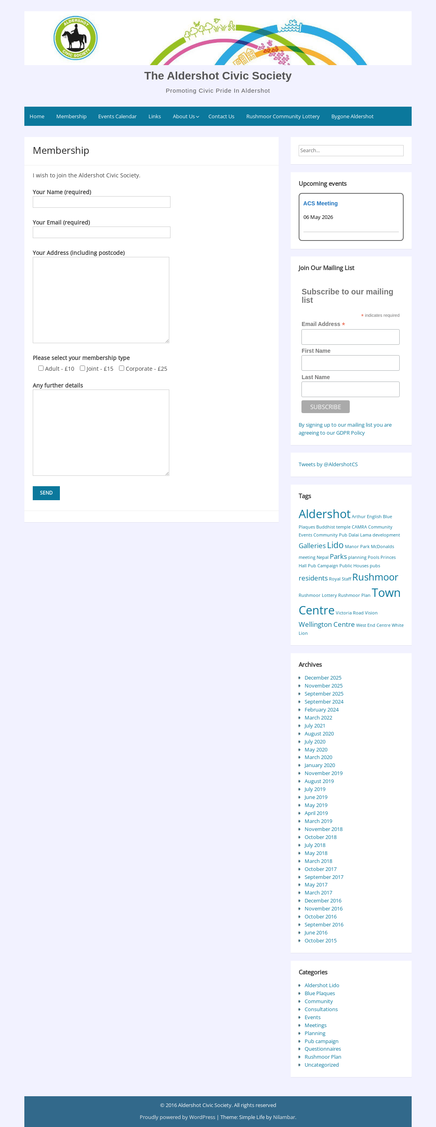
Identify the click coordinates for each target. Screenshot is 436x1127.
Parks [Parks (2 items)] (338, 556)
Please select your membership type (81, 358)
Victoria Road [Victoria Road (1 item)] (350, 613)
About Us (184, 116)
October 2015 (321, 940)
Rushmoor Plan (323, 1056)
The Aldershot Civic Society (217, 76)
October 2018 (321, 837)
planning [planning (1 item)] (357, 557)
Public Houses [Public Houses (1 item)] (354, 565)
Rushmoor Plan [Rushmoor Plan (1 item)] (354, 595)
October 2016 (321, 916)
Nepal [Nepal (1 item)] (323, 557)
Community (319, 1001)
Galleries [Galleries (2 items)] (312, 545)
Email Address (323, 324)
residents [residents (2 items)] (313, 577)
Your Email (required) (101, 227)
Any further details (101, 390)
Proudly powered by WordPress (178, 1117)
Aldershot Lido (322, 985)
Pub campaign (322, 1041)
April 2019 (316, 813)
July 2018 (315, 845)
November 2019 (324, 773)
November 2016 (324, 908)
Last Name (315, 377)
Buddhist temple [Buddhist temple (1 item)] (333, 527)
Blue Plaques (320, 993)
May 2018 (316, 853)
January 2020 (320, 765)
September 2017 (324, 877)
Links (155, 116)
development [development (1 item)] (386, 535)
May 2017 (316, 884)
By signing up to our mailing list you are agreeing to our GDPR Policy (345, 428)
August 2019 (319, 781)
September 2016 (324, 924)
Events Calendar (117, 116)
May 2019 (316, 805)
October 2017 (321, 869)
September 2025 (324, 693)
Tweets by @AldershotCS (328, 464)
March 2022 (318, 717)
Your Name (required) (101, 197)
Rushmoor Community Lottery (283, 116)
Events (313, 1017)
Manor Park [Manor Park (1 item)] (357, 546)
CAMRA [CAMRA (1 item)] (359, 527)
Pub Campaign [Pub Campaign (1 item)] (323, 565)
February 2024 (322, 709)
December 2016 (323, 900)
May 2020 (316, 749)
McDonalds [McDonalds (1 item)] (382, 546)
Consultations (321, 1009)
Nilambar (284, 1117)
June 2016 (316, 932)
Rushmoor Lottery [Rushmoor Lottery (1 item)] (318, 595)
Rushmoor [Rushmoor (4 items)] (375, 576)
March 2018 (318, 861)
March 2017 (318, 892)
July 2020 (315, 741)
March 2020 (318, 757)
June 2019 (316, 797)
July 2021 (315, 725)
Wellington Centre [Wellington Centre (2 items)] (327, 624)
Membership (71, 116)
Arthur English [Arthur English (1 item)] (367, 516)
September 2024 (324, 701)
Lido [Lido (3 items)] (335, 545)
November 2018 (324, 829)
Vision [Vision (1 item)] (371, 613)
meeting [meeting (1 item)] (307, 557)
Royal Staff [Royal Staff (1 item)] (340, 579)
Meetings (316, 1025)
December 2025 (323, 677)
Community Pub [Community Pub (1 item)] (330, 535)
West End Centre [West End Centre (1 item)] (373, 625)
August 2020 (319, 733)
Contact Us (221, 116)
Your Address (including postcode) (101, 257)
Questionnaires (323, 1048)
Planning (315, 1033)
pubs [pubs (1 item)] (375, 565)
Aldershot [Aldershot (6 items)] (325, 514)
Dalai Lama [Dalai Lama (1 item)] (360, 535)
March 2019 (318, 821)
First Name (315, 351)
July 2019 (315, 789)
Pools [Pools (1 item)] (373, 557)
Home (37, 116)
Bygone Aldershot (352, 116)
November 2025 (324, 685)
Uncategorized (322, 1064)
